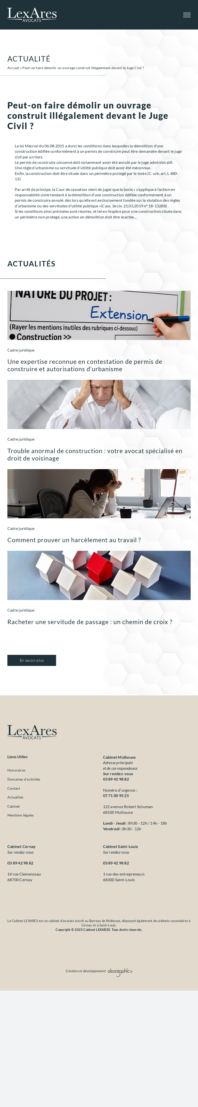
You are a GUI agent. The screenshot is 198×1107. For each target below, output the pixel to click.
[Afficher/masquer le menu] (187, 15)
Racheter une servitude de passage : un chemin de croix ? (89, 621)
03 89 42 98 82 (116, 779)
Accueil (13, 68)
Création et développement (99, 971)
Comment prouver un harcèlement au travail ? (74, 539)
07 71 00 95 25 (116, 795)
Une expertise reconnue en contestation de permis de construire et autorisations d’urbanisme (84, 365)
